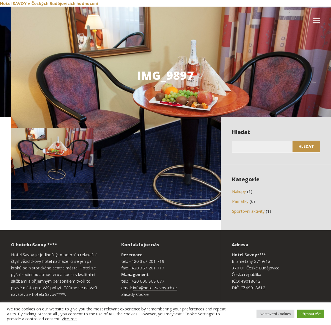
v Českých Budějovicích (51, 3)
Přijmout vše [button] (310, 313)
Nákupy (239, 191)
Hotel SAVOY (13, 3)
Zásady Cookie (135, 294)
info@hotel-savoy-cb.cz (155, 287)
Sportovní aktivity (248, 211)
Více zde (69, 318)
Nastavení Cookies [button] (275, 313)
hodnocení (87, 3)
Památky (240, 201)
